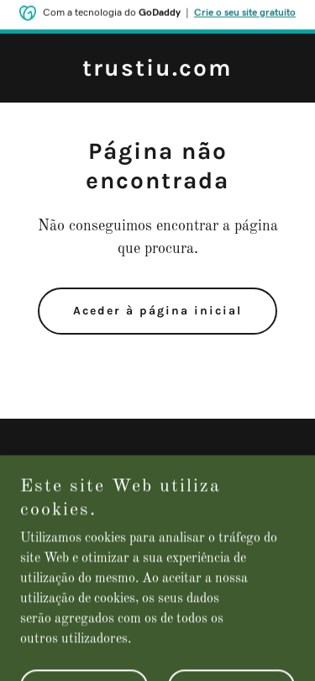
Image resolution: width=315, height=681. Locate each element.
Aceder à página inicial (157, 311)
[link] (157, 72)
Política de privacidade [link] (157, 463)
